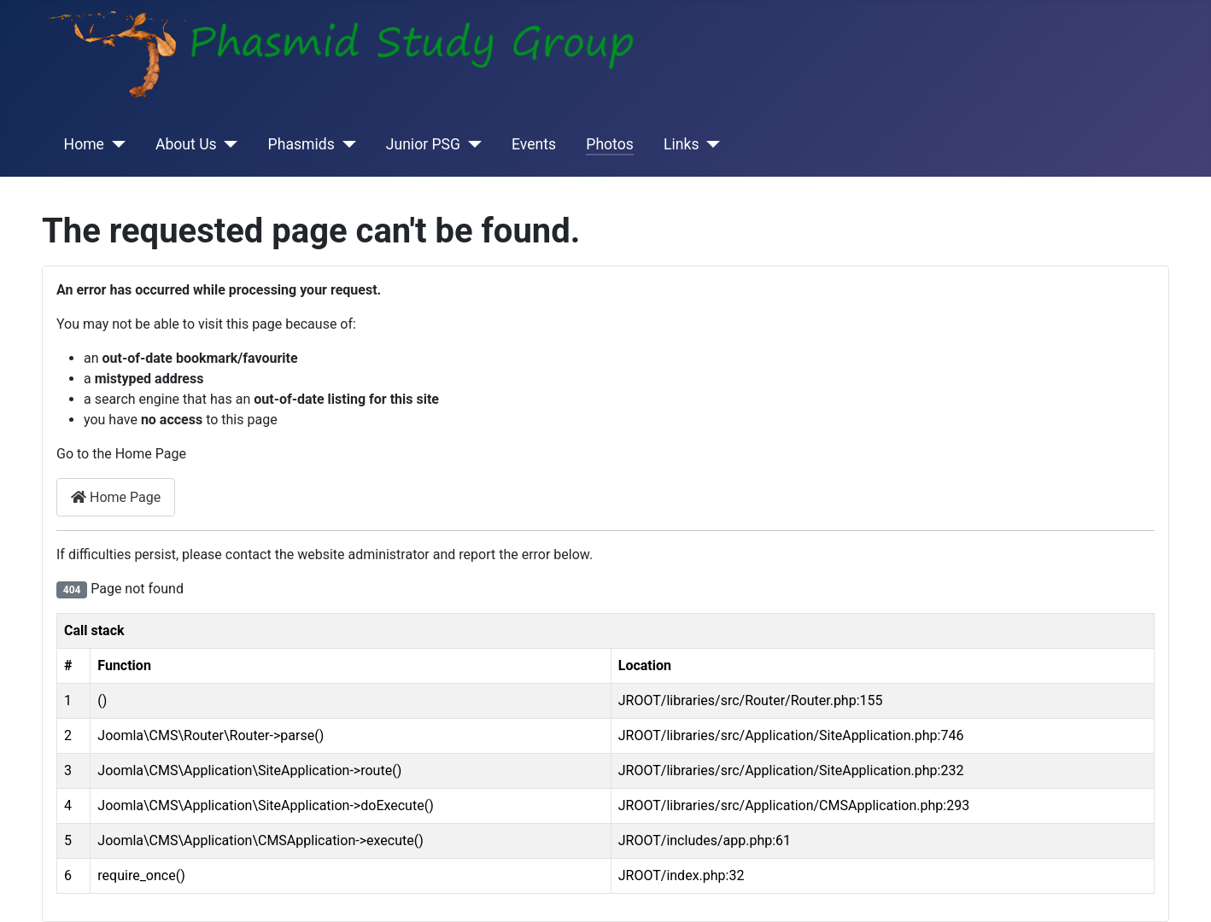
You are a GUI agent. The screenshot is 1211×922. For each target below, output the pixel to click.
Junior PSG (423, 144)
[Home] (115, 144)
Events (534, 144)
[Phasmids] (345, 144)
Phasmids (301, 144)
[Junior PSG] (471, 144)
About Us (186, 144)
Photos (610, 144)
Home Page (116, 497)
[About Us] (227, 144)
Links (681, 144)
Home (84, 144)
